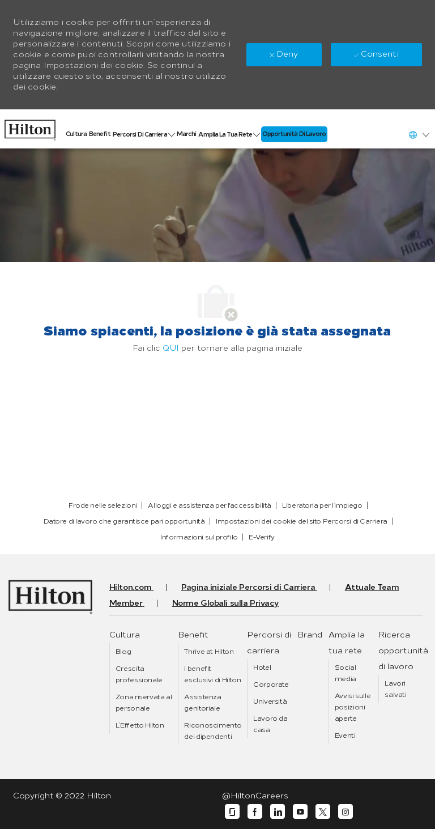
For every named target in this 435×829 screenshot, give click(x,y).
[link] (30, 127)
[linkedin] (278, 812)
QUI (171, 348)
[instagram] (345, 812)
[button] (418, 134)
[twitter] (323, 812)
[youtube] (300, 812)
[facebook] (255, 812)
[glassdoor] (232, 812)
